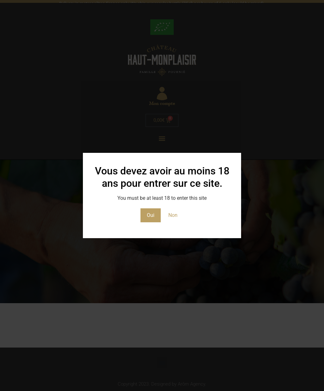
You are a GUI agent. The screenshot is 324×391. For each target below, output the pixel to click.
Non (173, 215)
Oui (150, 215)
